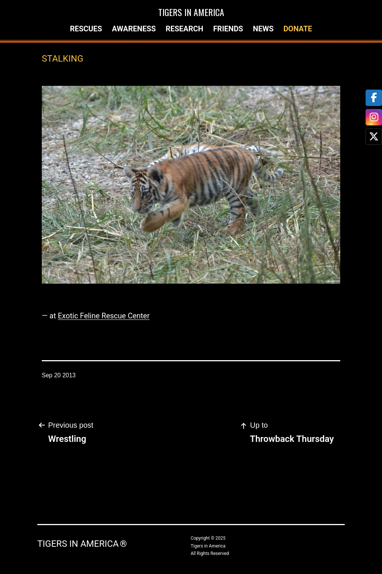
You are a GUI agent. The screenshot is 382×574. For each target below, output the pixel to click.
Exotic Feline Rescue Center (104, 315)
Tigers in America (191, 12)
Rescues (86, 28)
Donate (298, 28)
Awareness (134, 28)
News (263, 28)
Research (184, 28)
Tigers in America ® (82, 544)
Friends (228, 28)
